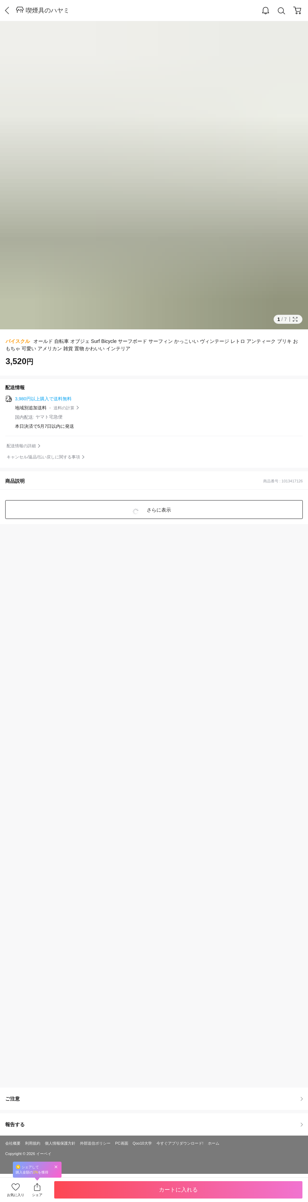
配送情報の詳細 (21, 445)
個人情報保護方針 (60, 1143)
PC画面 (121, 1143)
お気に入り (15, 1195)
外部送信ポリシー (95, 1143)
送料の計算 (64, 408)
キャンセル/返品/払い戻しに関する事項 (43, 457)
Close (56, 1166)
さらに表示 (158, 510)
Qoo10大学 (142, 1143)
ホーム (213, 1143)
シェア (37, 1195)
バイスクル (18, 341)
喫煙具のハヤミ (48, 10)
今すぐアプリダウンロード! (179, 1143)
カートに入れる (178, 1190)
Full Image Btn (295, 319)
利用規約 (32, 1143)
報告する (154, 1124)
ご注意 (154, 1099)
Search (281, 11)
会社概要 (13, 1143)
